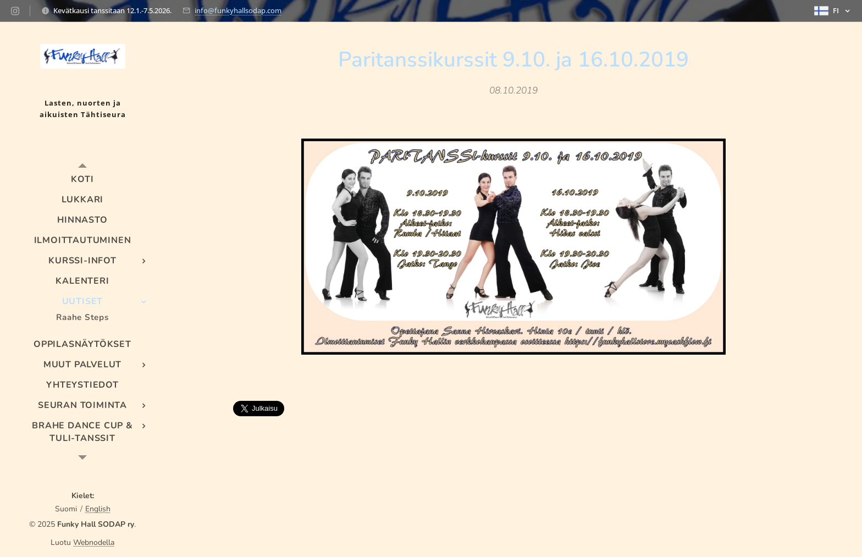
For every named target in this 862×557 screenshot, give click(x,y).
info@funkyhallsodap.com (238, 10)
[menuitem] (82, 179)
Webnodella (93, 542)
